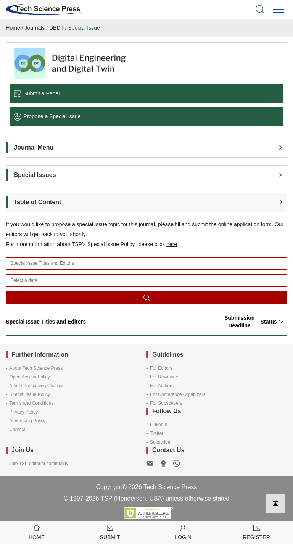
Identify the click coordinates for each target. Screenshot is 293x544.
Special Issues (35, 175)
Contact (17, 429)
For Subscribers (166, 403)
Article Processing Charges (36, 385)
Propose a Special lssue (47, 116)
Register (256, 531)
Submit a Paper (37, 93)
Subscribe (160, 442)
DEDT (56, 28)
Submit (109, 531)
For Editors (161, 368)
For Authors (162, 385)
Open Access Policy (29, 377)
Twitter (156, 433)
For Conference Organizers (177, 394)
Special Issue (84, 28)
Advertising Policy (27, 420)
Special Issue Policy (29, 394)
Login (183, 531)
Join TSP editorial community (38, 463)
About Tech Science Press (36, 368)
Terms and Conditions (31, 403)
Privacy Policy (23, 412)
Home (13, 28)
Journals (34, 28)
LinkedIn (158, 424)
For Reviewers (164, 377)
